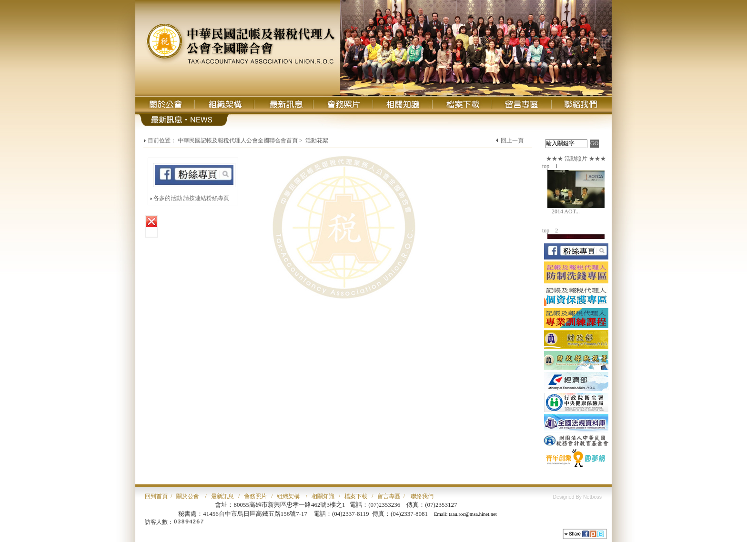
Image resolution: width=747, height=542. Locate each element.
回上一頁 (512, 140)
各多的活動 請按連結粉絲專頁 (191, 198)
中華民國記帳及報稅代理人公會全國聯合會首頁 (238, 140)
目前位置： (162, 140)
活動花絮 (316, 140)
